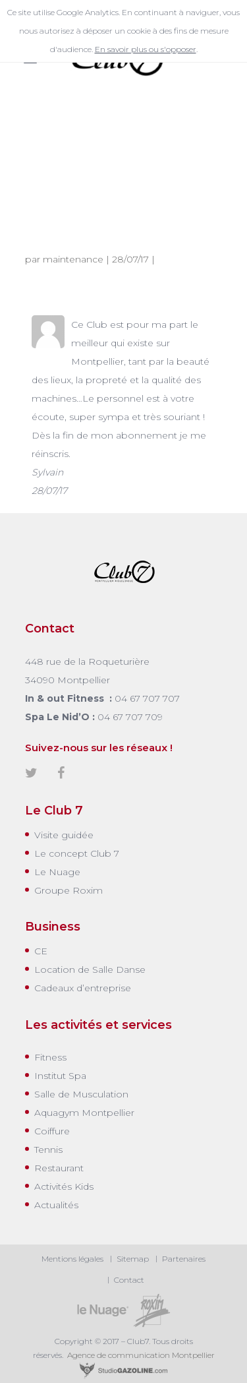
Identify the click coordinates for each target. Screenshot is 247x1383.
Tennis (48, 1149)
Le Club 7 (54, 810)
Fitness (50, 1057)
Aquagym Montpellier (84, 1113)
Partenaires (184, 1259)
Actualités (56, 1205)
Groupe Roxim (68, 890)
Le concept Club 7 (76, 853)
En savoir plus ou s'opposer (145, 49)
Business (52, 926)
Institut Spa (60, 1076)
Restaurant (59, 1168)
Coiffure (52, 1131)
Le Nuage (57, 872)
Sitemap (133, 1259)
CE (40, 951)
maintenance (73, 259)
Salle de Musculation (81, 1094)
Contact (129, 1280)
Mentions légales (72, 1259)
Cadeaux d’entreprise (82, 988)
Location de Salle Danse (90, 969)
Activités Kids (64, 1186)
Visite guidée (64, 835)
